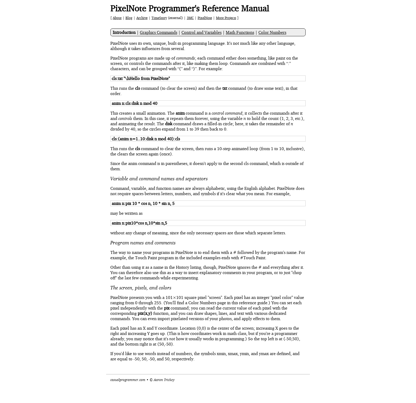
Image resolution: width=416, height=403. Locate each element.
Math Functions (240, 32)
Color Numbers (272, 32)
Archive (142, 18)
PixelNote (205, 18)
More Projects (226, 18)
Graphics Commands (158, 32)
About (117, 18)
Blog (128, 18)
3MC (190, 18)
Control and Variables (201, 32)
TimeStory (159, 18)
